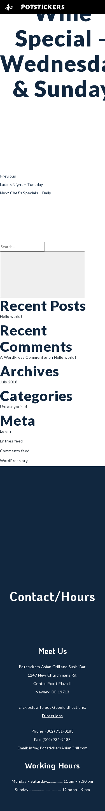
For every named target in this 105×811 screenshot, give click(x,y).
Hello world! (11, 316)
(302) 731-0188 (59, 731)
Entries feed (11, 441)
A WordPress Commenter (23, 357)
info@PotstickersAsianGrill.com (58, 747)
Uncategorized (13, 406)
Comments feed (15, 450)
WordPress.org (14, 460)
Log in (5, 431)
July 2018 (8, 381)
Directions (52, 715)
